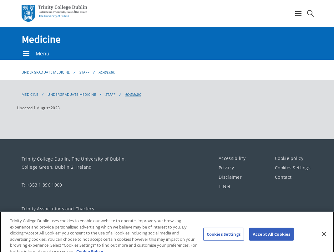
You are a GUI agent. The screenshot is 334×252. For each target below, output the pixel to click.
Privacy (226, 168)
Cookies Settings (293, 168)
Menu (36, 53)
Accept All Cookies (271, 237)
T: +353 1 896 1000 (42, 185)
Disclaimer (230, 177)
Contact (283, 177)
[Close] (324, 237)
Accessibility (232, 158)
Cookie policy (289, 158)
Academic (107, 72)
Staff (84, 72)
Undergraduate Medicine (46, 72)
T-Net (225, 186)
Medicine (41, 39)
